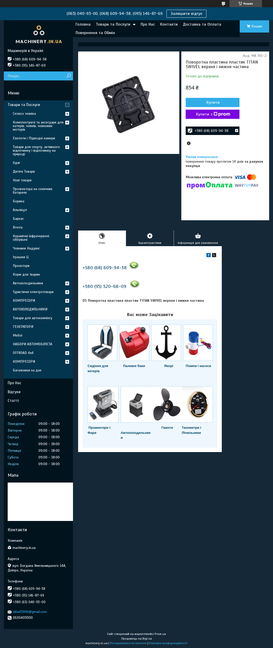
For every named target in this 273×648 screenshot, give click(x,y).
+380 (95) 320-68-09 (104, 286)
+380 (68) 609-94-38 (104, 267)
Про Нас (148, 24)
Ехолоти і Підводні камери (34, 138)
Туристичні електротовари (33, 292)
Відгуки (14, 392)
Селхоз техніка (24, 113)
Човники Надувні (26, 248)
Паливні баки (134, 366)
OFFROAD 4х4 (23, 353)
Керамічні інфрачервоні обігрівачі (31, 238)
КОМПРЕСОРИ (24, 300)
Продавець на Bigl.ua (136, 638)
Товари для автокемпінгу (32, 318)
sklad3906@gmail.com (30, 612)
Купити (213, 102)
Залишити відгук (186, 13)
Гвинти (167, 428)
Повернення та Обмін (95, 32)
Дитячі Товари (24, 171)
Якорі (168, 366)
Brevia (18, 227)
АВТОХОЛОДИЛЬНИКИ (30, 309)
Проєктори (21, 266)
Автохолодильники (28, 283)
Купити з (213, 114)
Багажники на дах (27, 370)
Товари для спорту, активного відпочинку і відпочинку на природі (36, 150)
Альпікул (20, 210)
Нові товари (22, 180)
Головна (83, 24)
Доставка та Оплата (202, 24)
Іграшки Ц (20, 257)
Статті (13, 400)
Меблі (17, 335)
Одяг (16, 163)
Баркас (18, 218)
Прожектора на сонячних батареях (32, 191)
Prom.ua (160, 634)
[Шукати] (68, 75)
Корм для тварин (26, 274)
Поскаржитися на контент (128, 643)
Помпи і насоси (198, 366)
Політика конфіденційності (168, 643)
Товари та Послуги (113, 24)
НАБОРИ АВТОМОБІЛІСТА (32, 344)
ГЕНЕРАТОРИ (23, 327)
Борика (18, 201)
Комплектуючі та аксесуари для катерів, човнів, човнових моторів (38, 126)
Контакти (169, 24)
